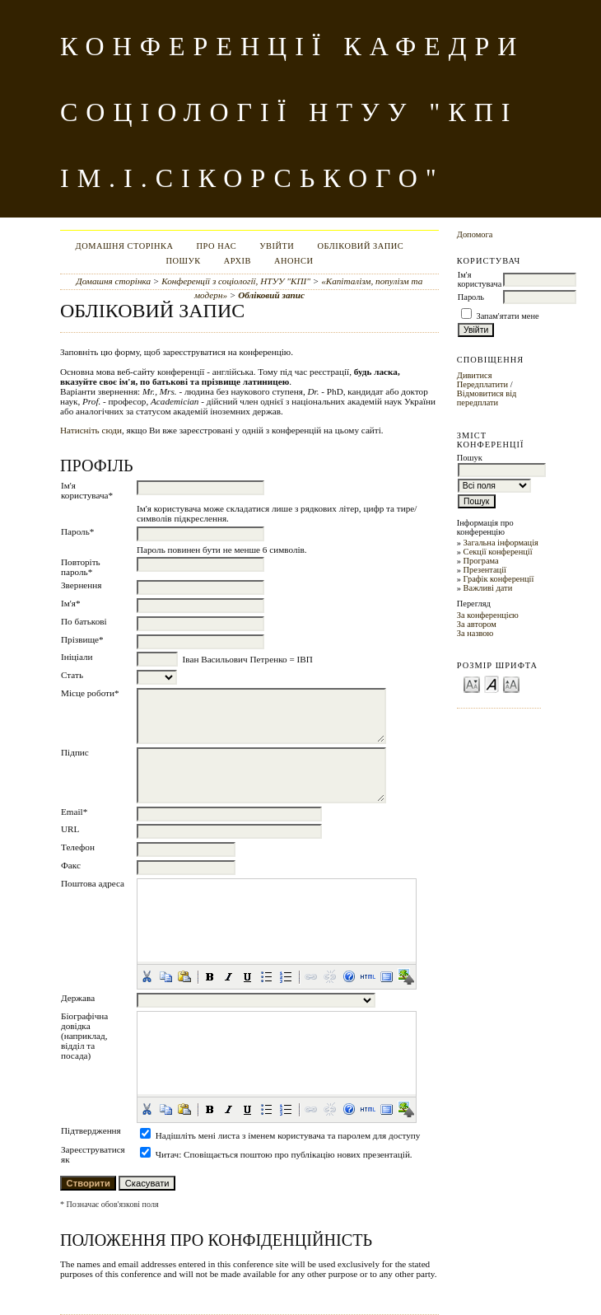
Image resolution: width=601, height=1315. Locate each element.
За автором (476, 624)
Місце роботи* (90, 693)
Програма (481, 560)
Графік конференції (499, 578)
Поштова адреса (92, 883)
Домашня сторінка (125, 245)
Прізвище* (82, 639)
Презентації (485, 569)
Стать (72, 675)
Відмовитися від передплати (487, 398)
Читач (167, 1154)
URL (70, 829)
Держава (78, 998)
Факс (71, 865)
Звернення (81, 585)
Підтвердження (91, 1130)
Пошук (182, 260)
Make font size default (491, 683)
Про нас (217, 245)
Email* (74, 812)
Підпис (75, 752)
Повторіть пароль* (80, 567)
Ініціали (77, 657)
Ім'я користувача (479, 279)
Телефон (78, 847)
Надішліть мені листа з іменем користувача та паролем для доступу (288, 1135)
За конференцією (488, 615)
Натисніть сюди (91, 430)
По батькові (84, 621)
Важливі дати (488, 587)
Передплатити (482, 384)
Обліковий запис (360, 245)
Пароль (471, 297)
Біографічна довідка (84, 1021)
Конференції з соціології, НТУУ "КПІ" (235, 281)
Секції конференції (498, 551)
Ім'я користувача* (87, 490)
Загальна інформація (501, 542)
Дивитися (474, 375)
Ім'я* (71, 603)
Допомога (475, 234)
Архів (237, 260)
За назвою (475, 633)
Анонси (294, 260)
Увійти (276, 245)
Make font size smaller (472, 683)
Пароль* (77, 531)
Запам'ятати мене (507, 316)
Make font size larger (511, 683)
